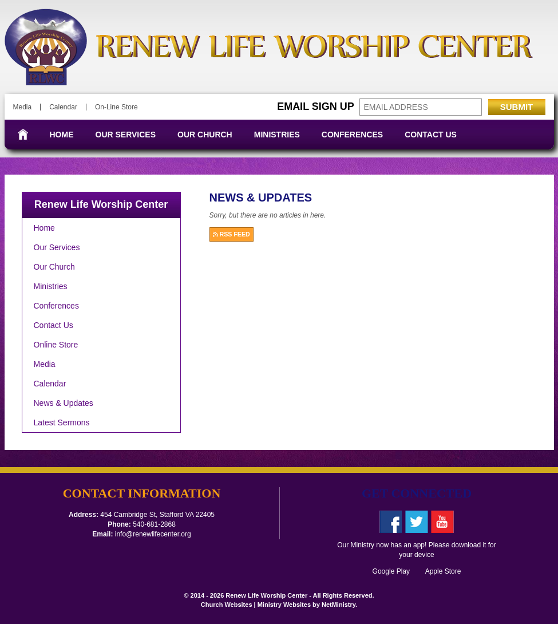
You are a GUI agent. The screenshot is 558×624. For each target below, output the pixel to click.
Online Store (56, 344)
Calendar (63, 107)
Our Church (204, 134)
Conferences (352, 134)
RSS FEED (231, 234)
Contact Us (431, 134)
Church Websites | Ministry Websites (256, 604)
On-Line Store (116, 107)
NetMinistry (338, 604)
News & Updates (63, 403)
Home (62, 134)
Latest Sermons (62, 422)
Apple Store (439, 571)
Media (22, 107)
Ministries (277, 134)
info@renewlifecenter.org (153, 534)
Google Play (395, 571)
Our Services (126, 134)
